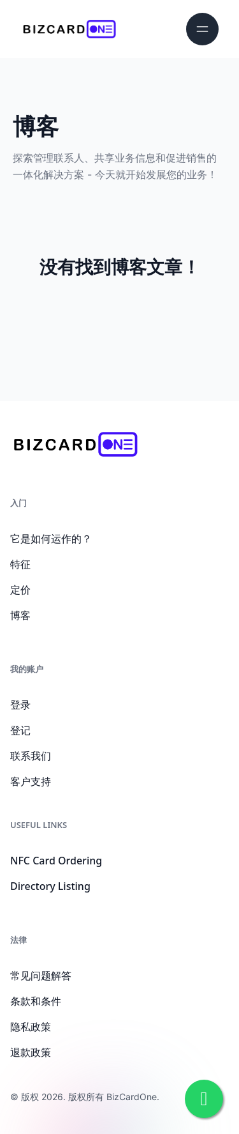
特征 (20, 564)
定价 (20, 590)
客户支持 (30, 781)
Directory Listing (50, 886)
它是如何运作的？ (51, 539)
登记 (20, 730)
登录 (20, 705)
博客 (20, 615)
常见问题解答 (40, 976)
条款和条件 (35, 1001)
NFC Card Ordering (56, 861)
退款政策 (30, 1052)
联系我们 (30, 756)
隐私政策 (30, 1027)
